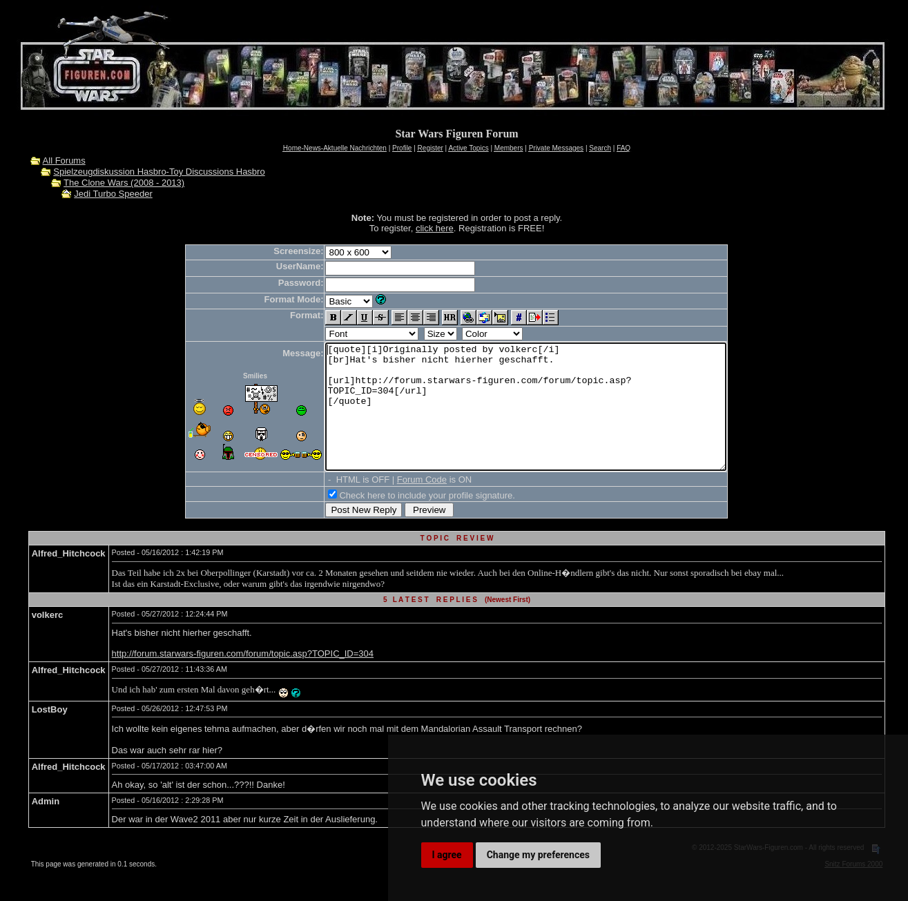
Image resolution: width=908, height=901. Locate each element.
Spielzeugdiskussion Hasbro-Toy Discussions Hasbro (158, 171)
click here (435, 228)
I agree (447, 854)
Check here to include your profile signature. (402, 520)
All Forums (64, 160)
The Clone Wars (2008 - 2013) (124, 182)
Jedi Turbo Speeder (113, 193)
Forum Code (398, 504)
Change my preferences (538, 854)
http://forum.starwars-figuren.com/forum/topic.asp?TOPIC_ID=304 (243, 678)
